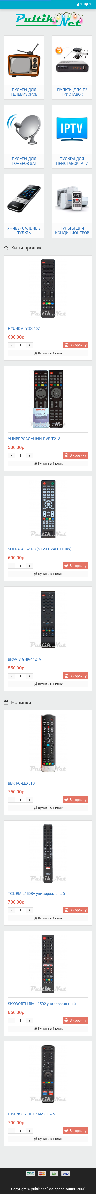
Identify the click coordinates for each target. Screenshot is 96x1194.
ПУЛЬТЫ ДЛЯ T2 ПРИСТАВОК (72, 92)
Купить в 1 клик (48, 353)
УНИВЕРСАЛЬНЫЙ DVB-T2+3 (34, 439)
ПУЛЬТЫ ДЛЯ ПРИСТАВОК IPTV (72, 161)
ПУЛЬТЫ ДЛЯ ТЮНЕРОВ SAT (24, 161)
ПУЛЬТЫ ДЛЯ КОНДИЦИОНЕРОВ (72, 230)
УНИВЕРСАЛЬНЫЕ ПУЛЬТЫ (24, 230)
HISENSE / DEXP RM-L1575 (31, 1114)
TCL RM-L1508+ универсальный (36, 893)
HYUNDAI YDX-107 (24, 328)
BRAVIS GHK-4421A (24, 659)
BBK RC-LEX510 (21, 783)
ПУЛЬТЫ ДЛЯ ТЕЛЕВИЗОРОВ (23, 92)
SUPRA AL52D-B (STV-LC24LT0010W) (39, 549)
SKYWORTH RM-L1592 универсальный (42, 1004)
